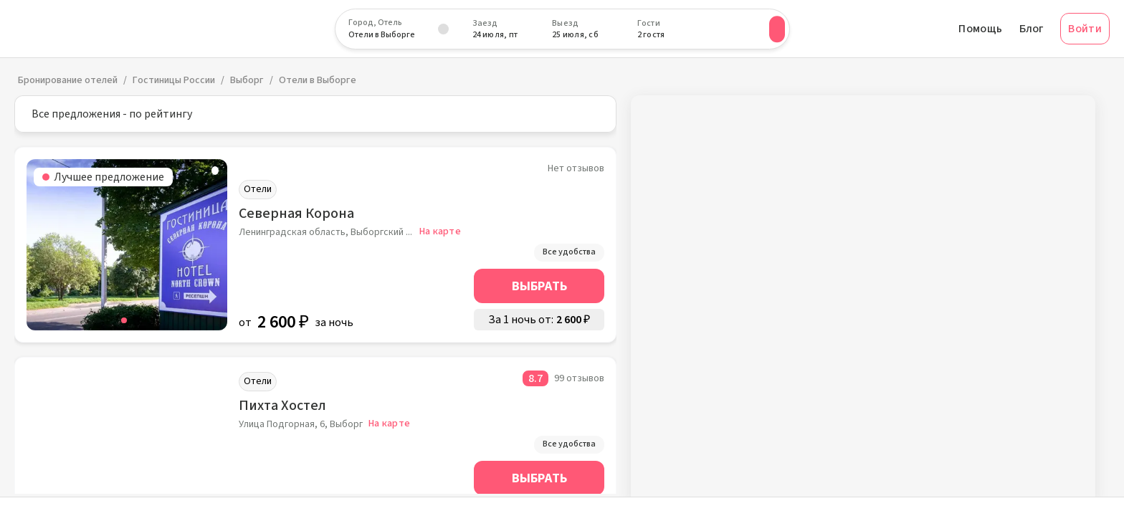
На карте (440, 231)
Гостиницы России (174, 80)
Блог (1031, 29)
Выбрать (539, 286)
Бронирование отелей (68, 80)
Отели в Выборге (317, 80)
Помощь (980, 29)
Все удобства (569, 252)
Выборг (247, 80)
